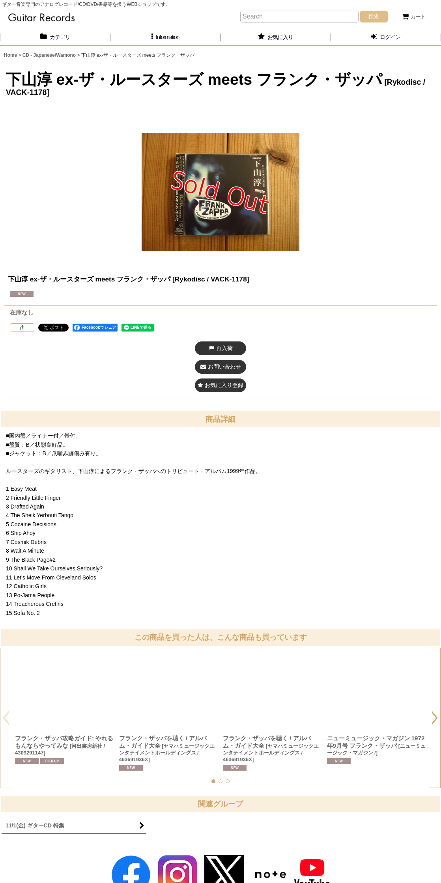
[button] (165, 37)
